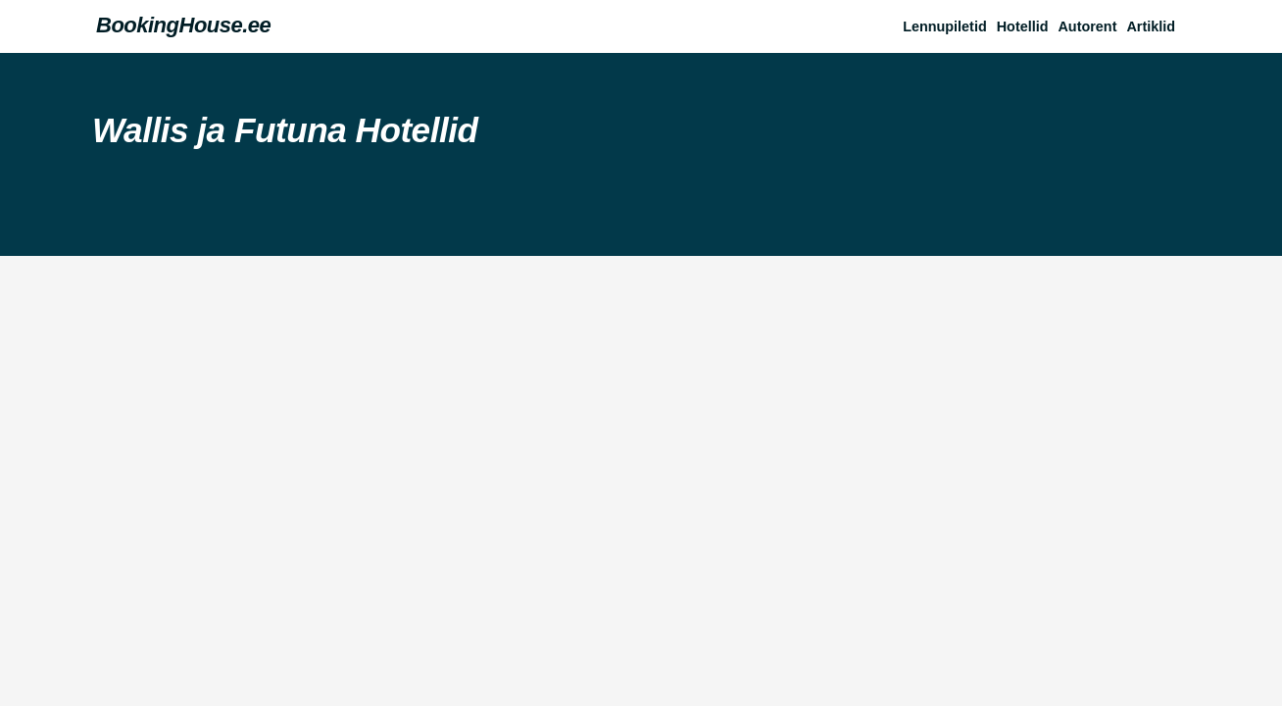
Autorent (1087, 26)
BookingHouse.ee (183, 25)
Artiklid (1150, 26)
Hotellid (1023, 26)
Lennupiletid (945, 26)
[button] (1155, 26)
